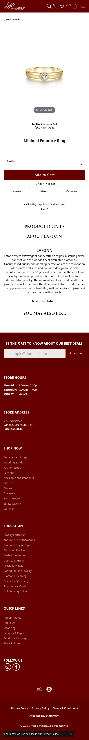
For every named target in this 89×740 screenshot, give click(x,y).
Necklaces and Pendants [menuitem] (19, 478)
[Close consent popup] (71, 734)
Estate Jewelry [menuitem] (12, 503)
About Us (9, 623)
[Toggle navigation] (83, 6)
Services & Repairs (15, 633)
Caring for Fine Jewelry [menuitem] (18, 571)
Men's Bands (13, 19)
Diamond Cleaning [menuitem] (15, 576)
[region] (44, 73)
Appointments (12, 617)
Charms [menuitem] (8, 483)
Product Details (44, 227)
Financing (10, 628)
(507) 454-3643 (45, 127)
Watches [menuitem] (9, 508)
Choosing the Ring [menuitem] (15, 550)
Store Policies (12, 643)
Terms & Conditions (65, 708)
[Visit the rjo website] (39, 689)
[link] (55, 6)
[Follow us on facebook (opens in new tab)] (16, 667)
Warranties (71, 191)
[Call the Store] (13, 429)
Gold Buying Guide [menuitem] (15, 591)
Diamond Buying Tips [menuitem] (17, 545)
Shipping (16, 191)
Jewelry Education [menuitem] (15, 535)
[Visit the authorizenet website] (49, 689)
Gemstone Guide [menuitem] (14, 560)
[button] (49, 6)
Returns (43, 191)
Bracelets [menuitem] (9, 493)
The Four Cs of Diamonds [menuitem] (19, 540)
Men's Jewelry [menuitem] (12, 498)
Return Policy (19, 708)
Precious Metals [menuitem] (13, 565)
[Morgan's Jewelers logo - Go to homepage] (15, 6)
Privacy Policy (40, 708)
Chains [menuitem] (8, 488)
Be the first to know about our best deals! (44, 343)
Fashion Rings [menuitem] (12, 467)
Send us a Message (15, 638)
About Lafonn (44, 237)
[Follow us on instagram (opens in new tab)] (7, 667)
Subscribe (75, 353)
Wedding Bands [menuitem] (13, 462)
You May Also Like (44, 314)
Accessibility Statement (45, 715)
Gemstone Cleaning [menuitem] (16, 581)
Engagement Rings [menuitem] (15, 457)
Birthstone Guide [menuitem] (14, 555)
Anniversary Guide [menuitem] (15, 586)
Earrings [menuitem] (9, 472)
